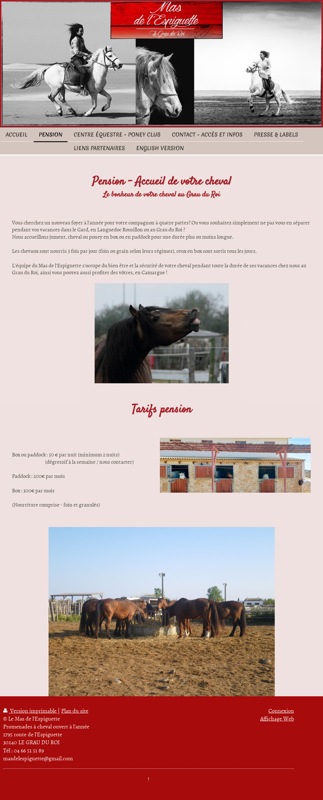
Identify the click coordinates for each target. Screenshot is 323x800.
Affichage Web (277, 718)
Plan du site (74, 710)
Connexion (281, 710)
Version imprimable (30, 710)
